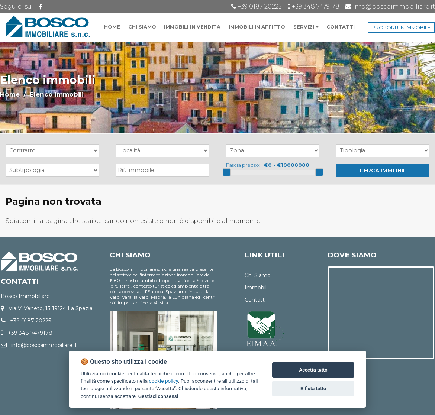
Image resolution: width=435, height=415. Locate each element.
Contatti (255, 299)
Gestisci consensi (158, 396)
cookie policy (163, 381)
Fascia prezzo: (243, 165)
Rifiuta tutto (313, 388)
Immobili (256, 287)
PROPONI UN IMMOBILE (401, 27)
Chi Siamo (258, 275)
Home (10, 94)
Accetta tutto (313, 370)
